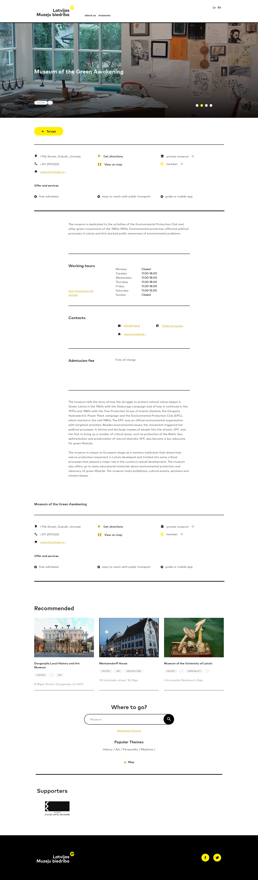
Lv (214, 7)
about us (90, 15)
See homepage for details (81, 293)
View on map (113, 164)
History (108, 749)
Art (118, 749)
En (219, 7)
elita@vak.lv (132, 325)
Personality (130, 749)
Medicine (147, 749)
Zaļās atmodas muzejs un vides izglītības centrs (174, 325)
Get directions (113, 156)
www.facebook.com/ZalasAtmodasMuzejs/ (54, 172)
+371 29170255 (49, 164)
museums (104, 15)
